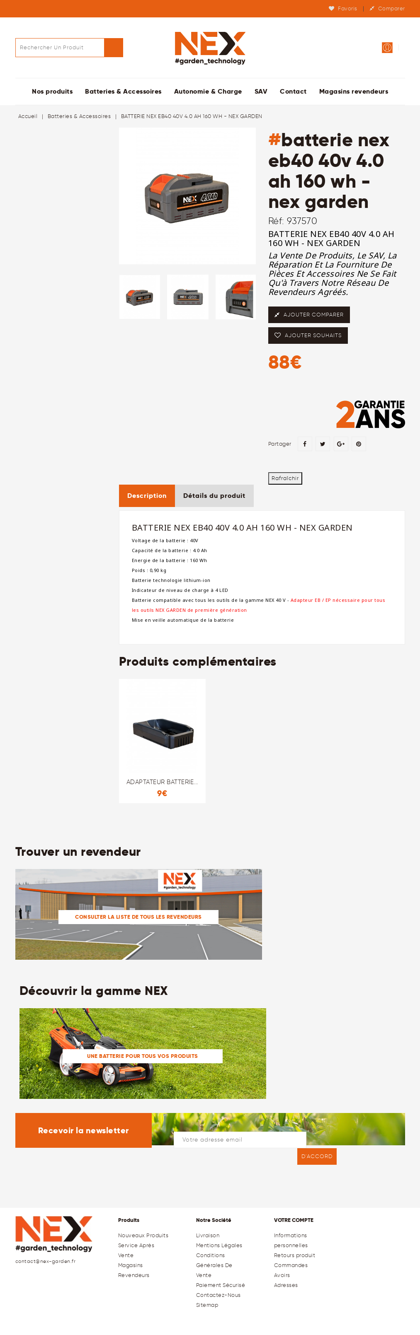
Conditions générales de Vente (214, 1265)
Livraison (208, 1235)
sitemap (207, 1305)
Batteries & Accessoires (123, 91)
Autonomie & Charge (208, 91)
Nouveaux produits (143, 1235)
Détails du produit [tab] (214, 495)
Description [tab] (147, 495)
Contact (293, 91)
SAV (261, 91)
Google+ (341, 444)
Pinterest (359, 444)
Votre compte (293, 1220)
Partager (305, 444)
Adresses (286, 1285)
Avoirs (282, 1275)
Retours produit (295, 1255)
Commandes (291, 1265)
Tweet (323, 444)
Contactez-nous (218, 1295)
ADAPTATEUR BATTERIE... (162, 782)
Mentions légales (219, 1245)
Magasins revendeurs (353, 91)
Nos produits (52, 91)
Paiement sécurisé (220, 1285)
